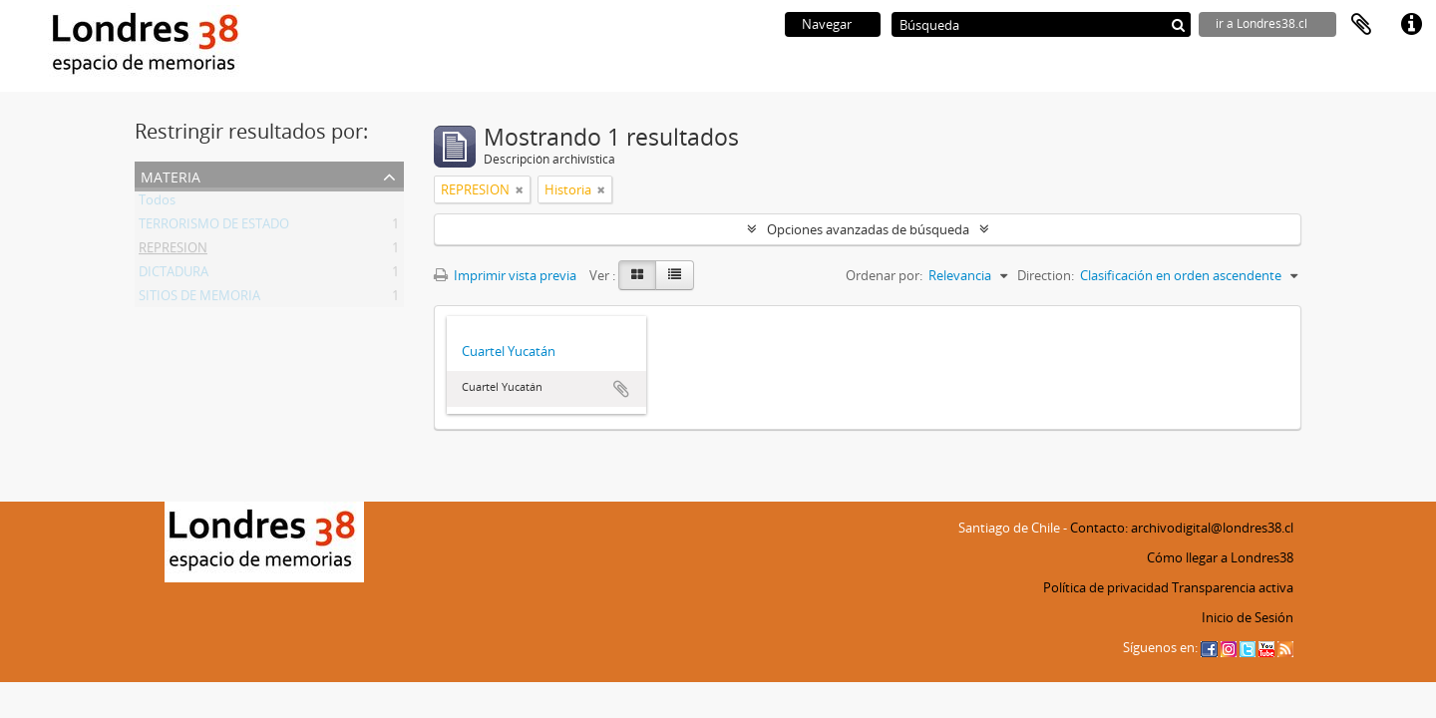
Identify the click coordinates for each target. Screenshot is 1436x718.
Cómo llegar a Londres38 (1220, 557)
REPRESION (173, 251)
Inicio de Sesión (1247, 617)
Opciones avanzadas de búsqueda (868, 229)
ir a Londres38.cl (1261, 23)
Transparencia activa (1232, 587)
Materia (170, 175)
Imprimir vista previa (505, 275)
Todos (157, 203)
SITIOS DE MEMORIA (199, 299)
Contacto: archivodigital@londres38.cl (1181, 528)
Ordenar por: (884, 275)
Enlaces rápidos (1411, 25)
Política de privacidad (1106, 587)
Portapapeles (1361, 25)
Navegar (827, 24)
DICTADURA (173, 275)
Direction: (1045, 275)
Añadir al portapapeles (621, 389)
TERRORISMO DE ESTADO (214, 227)
